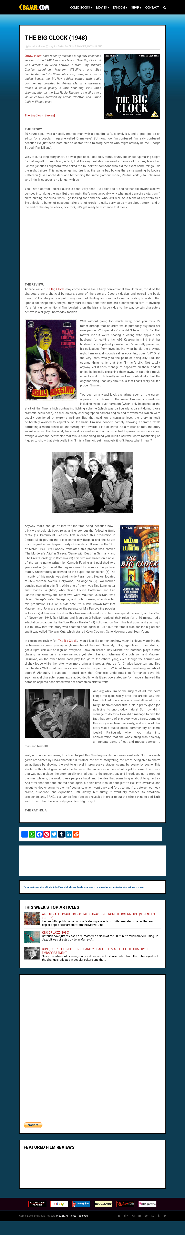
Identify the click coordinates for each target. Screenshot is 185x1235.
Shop (134, 7)
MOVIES (100, 7)
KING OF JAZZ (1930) (57, 946)
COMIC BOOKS (79, 7)
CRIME (74, 46)
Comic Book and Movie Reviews (39, 1229)
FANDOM (118, 7)
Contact (150, 7)
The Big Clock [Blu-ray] (42, 115)
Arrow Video (36, 56)
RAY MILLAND (97, 46)
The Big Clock (56, 289)
